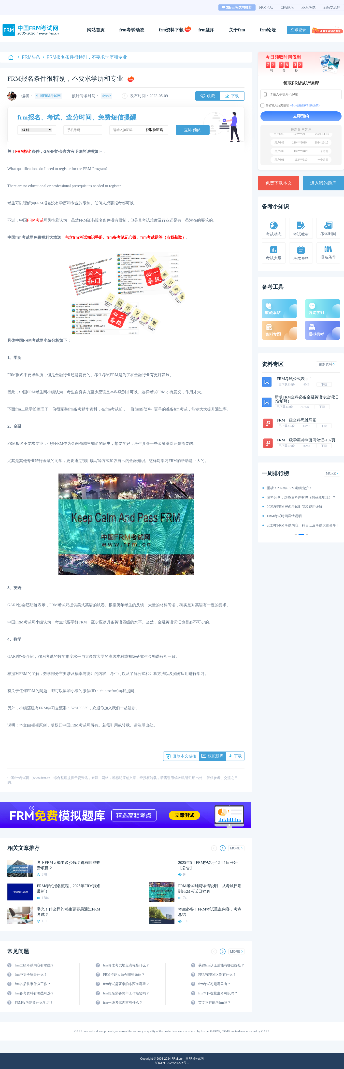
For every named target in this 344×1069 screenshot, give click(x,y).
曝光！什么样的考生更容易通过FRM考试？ (68, 912)
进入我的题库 (323, 183)
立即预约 (192, 130)
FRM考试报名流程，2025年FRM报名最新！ (69, 888)
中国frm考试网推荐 (237, 7)
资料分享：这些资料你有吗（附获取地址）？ (301, 497)
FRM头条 (29, 57)
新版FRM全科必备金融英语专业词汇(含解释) (306, 399)
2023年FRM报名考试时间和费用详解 (294, 507)
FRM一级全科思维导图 (296, 420)
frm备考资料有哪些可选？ (34, 993)
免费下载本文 (278, 183)
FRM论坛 (266, 7)
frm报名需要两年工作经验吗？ (126, 993)
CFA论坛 (287, 7)
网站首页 (96, 29)
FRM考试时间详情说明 (284, 516)
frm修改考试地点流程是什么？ (126, 965)
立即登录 (298, 30)
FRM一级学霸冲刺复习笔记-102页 (306, 440)
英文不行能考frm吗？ (214, 1002)
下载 (324, 384)
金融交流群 (331, 7)
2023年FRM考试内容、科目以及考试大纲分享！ (303, 525)
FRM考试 (308, 7)
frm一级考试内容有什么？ (122, 1002)
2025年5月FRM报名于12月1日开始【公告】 (208, 865)
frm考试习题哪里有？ (214, 984)
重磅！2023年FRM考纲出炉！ (289, 488)
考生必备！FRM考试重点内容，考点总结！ (210, 912)
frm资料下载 (171, 29)
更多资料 (327, 364)
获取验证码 (154, 130)
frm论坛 (268, 29)
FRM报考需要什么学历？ (34, 1002)
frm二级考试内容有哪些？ (34, 965)
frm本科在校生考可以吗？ (218, 993)
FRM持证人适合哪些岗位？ (124, 975)
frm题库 (207, 29)
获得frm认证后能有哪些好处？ (221, 965)
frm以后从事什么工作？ (33, 984)
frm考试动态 (131, 29)
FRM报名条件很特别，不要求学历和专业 (85, 57)
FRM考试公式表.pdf (294, 379)
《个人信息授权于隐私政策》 (305, 105)
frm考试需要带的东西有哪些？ (126, 984)
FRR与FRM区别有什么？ (217, 975)
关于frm (237, 29)
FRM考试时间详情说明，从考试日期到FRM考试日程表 (210, 888)
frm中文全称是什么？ (31, 975)
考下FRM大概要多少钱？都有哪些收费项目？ (68, 865)
